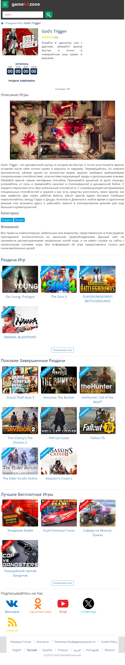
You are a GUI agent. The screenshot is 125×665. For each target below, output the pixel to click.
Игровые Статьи (20, 642)
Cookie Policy (109, 642)
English (17, 650)
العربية (77, 650)
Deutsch (110, 650)
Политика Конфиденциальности (74, 642)
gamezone (26, 4)
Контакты (43, 642)
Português (93, 650)
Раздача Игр (14, 23)
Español (47, 650)
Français (63, 650)
